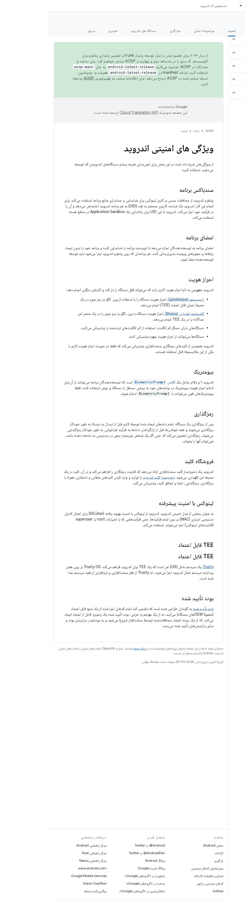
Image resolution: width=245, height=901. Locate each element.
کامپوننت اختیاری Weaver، (136, 313)
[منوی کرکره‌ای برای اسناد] (190, 5)
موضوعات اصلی (156, 31)
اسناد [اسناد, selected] (200, 6)
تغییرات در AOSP (49, 78)
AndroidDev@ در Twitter (99, 853)
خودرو (65, 31)
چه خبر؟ (234, 31)
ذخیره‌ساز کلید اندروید (110, 477)
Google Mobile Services (40, 876)
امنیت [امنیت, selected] (183, 31)
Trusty (159, 566)
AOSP (161, 131)
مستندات (233, 19)
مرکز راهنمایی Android (43, 845)
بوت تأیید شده (155, 608)
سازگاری (126, 31)
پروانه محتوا (92, 648)
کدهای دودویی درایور (161, 883)
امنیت (135, 131)
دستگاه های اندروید (95, 31)
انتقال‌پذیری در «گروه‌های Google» (94, 891)
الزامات (171, 853)
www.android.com (44, 868)
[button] (217, 39)
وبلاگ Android (107, 860)
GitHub (169, 891)
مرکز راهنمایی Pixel (46, 853)
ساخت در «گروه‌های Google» (97, 883)
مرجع (43, 31)
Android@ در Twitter (102, 845)
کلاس (106, 382)
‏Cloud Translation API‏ (90, 112)
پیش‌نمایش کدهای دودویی (159, 868)
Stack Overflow (46, 883)
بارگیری (170, 860)
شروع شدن (208, 31)
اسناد (148, 131)
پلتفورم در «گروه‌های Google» (97, 876)
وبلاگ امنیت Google (103, 868)
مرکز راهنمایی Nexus (44, 860)
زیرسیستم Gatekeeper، (137, 299)
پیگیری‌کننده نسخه (47, 891)
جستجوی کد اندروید (165, 6)
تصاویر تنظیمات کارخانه (160, 876)
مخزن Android (165, 845)
